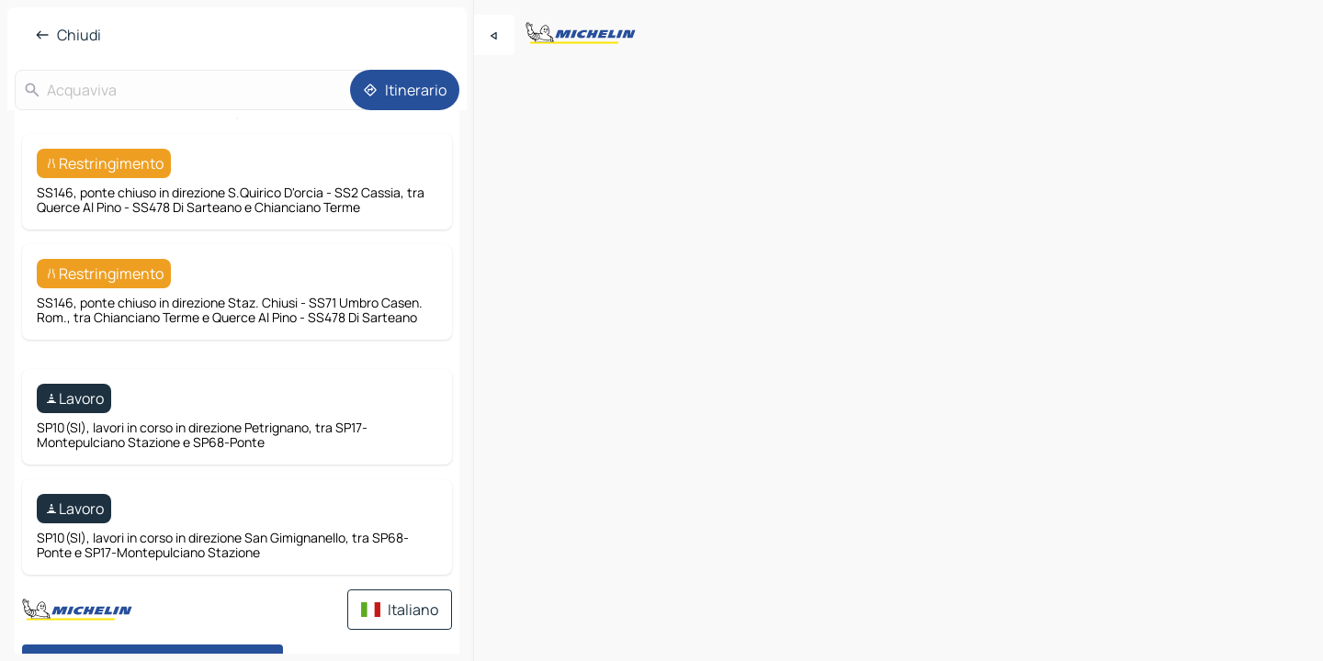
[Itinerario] (404, 90)
